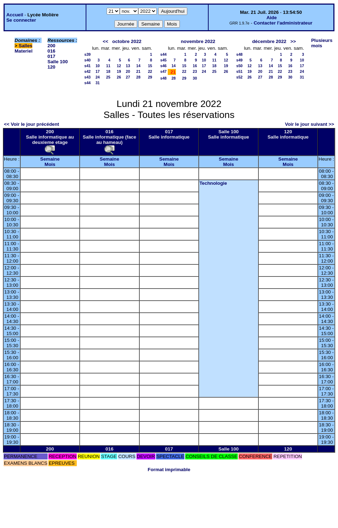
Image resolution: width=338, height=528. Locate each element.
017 (51, 56)
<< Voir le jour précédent (31, 124)
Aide (272, 17)
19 (119, 71)
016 (51, 51)
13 (128, 66)
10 (98, 66)
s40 (87, 60)
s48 (163, 78)
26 (119, 77)
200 (51, 45)
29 (150, 77)
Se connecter (21, 20)
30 (195, 78)
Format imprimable (169, 469)
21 (138, 71)
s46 (163, 66)
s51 (239, 71)
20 (128, 71)
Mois (49, 164)
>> (293, 41)
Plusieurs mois (321, 43)
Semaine (50, 159)
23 (195, 71)
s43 (87, 77)
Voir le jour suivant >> (309, 124)
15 (150, 66)
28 (138, 77)
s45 (163, 60)
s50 (239, 66)
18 (108, 71)
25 (108, 77)
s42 (87, 71)
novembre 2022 (198, 41)
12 (119, 66)
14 (138, 66)
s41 (87, 66)
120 (51, 67)
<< (105, 41)
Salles (26, 45)
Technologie (213, 183)
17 (98, 71)
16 (195, 66)
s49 (239, 60)
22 (150, 71)
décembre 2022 (269, 41)
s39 (87, 54)
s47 (163, 71)
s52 (239, 77)
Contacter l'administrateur (283, 23)
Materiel (23, 51)
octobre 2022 (126, 41)
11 (108, 66)
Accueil (14, 14)
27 (128, 77)
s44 (87, 83)
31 (98, 83)
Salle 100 (58, 61)
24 (98, 77)
